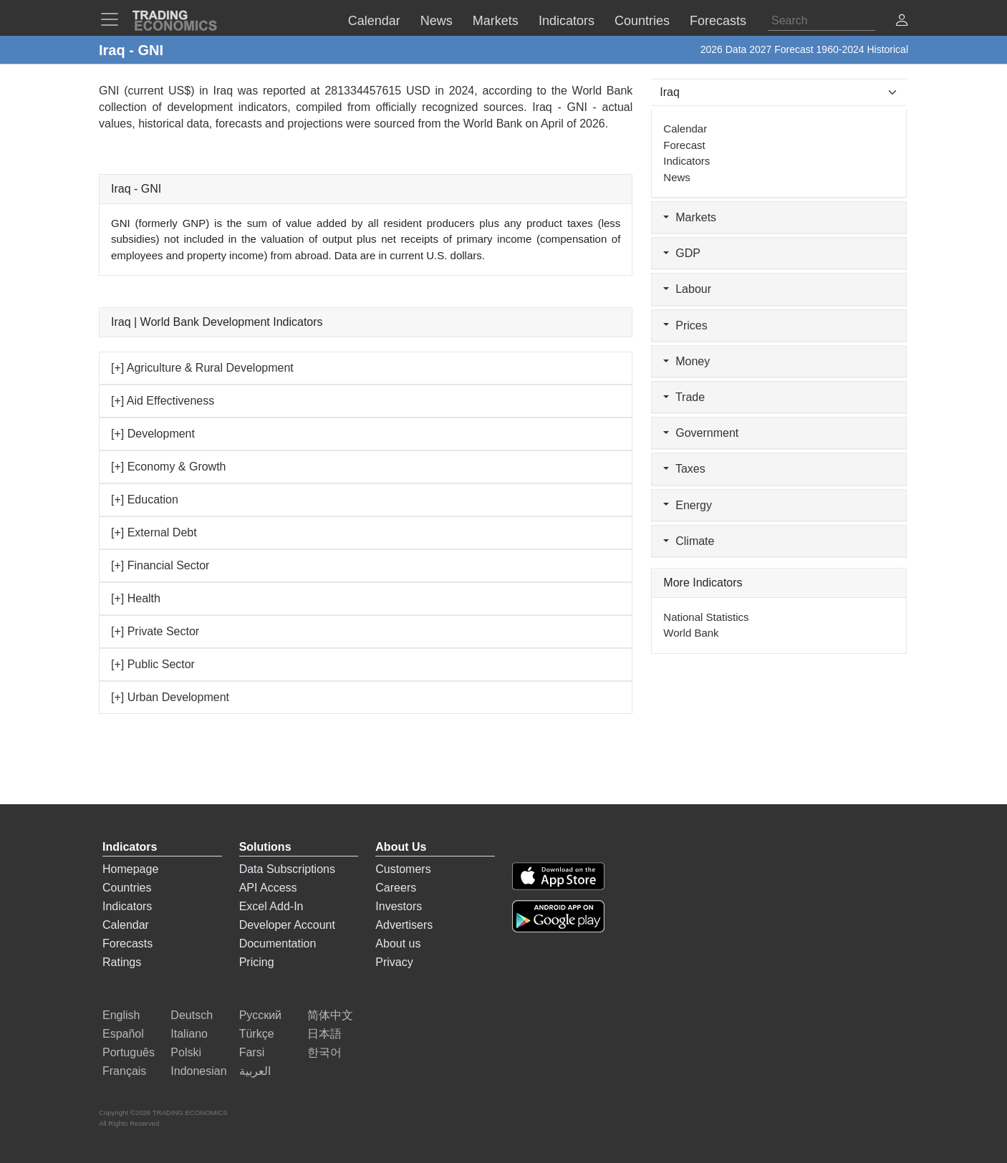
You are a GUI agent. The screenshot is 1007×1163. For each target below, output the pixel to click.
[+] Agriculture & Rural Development (202, 368)
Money (686, 361)
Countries (126, 888)
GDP (681, 253)
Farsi (252, 1052)
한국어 (324, 1052)
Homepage (130, 869)
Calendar (685, 128)
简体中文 (330, 1015)
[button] (902, 22)
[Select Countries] (779, 92)
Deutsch (191, 1015)
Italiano (189, 1034)
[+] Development (153, 434)
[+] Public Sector (153, 664)
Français (124, 1071)
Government (700, 433)
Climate (688, 541)
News (676, 177)
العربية (255, 1071)
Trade (684, 397)
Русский (260, 1015)
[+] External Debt (154, 532)
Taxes (684, 468)
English (121, 1015)
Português (128, 1052)
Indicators (686, 161)
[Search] (821, 20)
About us (397, 943)
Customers (402, 869)
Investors (398, 906)
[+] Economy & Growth (168, 466)
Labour (687, 289)
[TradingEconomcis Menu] (114, 19)
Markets (689, 217)
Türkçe (256, 1034)
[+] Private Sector (155, 631)
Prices (685, 325)
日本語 (324, 1034)
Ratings (121, 962)
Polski (185, 1052)
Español (123, 1034)
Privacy (394, 962)
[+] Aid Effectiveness (162, 401)
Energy (687, 505)
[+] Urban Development (170, 697)
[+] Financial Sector (160, 565)
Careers (395, 888)
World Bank (492, 123)
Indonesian (198, 1071)
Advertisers (404, 925)
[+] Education (144, 499)
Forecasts (127, 943)
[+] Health (135, 598)
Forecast (684, 145)
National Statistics (705, 617)
